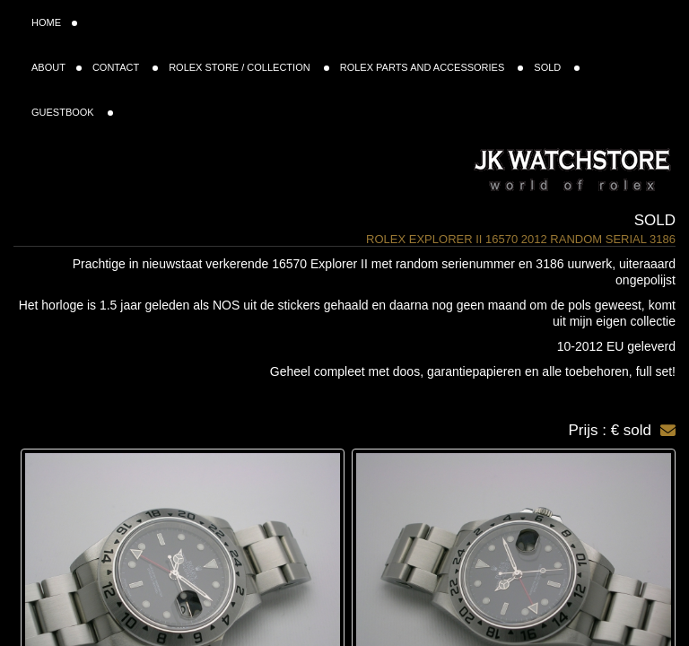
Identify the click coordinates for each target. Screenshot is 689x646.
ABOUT (56, 67)
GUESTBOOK (72, 112)
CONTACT (125, 67)
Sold (655, 220)
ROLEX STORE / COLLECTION (249, 67)
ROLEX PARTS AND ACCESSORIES (432, 67)
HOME (54, 22)
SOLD (557, 67)
